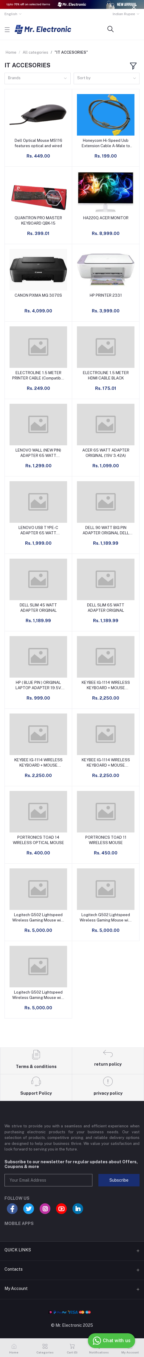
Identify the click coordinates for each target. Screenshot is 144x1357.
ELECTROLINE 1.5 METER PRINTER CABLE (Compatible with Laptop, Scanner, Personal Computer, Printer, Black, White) (38, 376)
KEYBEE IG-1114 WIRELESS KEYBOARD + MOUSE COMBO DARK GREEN (106, 685)
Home (11, 52)
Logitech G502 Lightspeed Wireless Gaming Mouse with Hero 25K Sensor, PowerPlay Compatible (38, 918)
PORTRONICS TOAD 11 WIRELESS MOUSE (105, 840)
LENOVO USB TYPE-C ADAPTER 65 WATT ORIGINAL (38, 530)
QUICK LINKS (17, 1250)
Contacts (13, 1269)
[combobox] (37, 78)
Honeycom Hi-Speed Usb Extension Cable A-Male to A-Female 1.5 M (106, 143)
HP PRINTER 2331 (106, 295)
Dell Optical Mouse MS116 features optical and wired (38, 143)
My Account (16, 1288)
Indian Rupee (124, 14)
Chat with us (111, 1341)
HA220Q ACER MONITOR (105, 218)
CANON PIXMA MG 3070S (38, 295)
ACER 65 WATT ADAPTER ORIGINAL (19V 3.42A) (105, 453)
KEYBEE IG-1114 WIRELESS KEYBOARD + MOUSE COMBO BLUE (38, 763)
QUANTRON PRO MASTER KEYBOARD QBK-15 (38, 220)
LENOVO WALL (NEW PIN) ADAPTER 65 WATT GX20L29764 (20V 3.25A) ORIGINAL (38, 453)
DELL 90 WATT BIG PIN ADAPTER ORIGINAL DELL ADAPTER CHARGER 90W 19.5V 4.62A (106, 530)
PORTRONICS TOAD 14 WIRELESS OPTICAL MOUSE (38, 840)
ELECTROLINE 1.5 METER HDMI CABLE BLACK (106, 375)
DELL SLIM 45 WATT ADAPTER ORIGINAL (38, 608)
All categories (35, 52)
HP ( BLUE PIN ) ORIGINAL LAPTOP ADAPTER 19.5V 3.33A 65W (38, 685)
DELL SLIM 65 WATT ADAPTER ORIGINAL (105, 608)
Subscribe (118, 1180)
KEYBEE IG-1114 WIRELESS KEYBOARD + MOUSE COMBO (106, 763)
